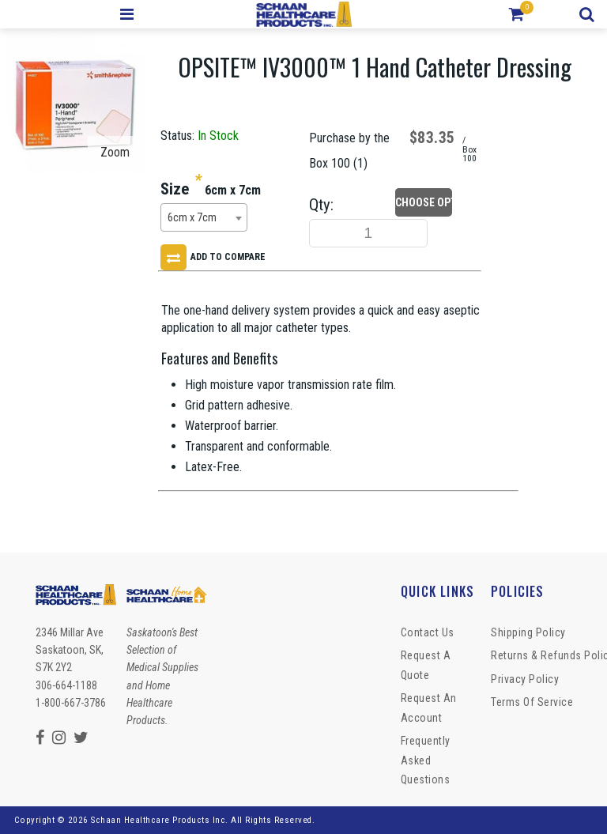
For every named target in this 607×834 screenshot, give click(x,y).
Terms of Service (532, 702)
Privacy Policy (525, 679)
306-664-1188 (66, 685)
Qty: (321, 204)
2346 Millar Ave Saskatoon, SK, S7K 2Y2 (70, 650)
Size (174, 188)
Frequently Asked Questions (426, 760)
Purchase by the (349, 137)
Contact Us (427, 632)
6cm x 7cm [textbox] (192, 218)
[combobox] (203, 217)
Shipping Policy (528, 632)
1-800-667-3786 (71, 702)
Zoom (115, 152)
